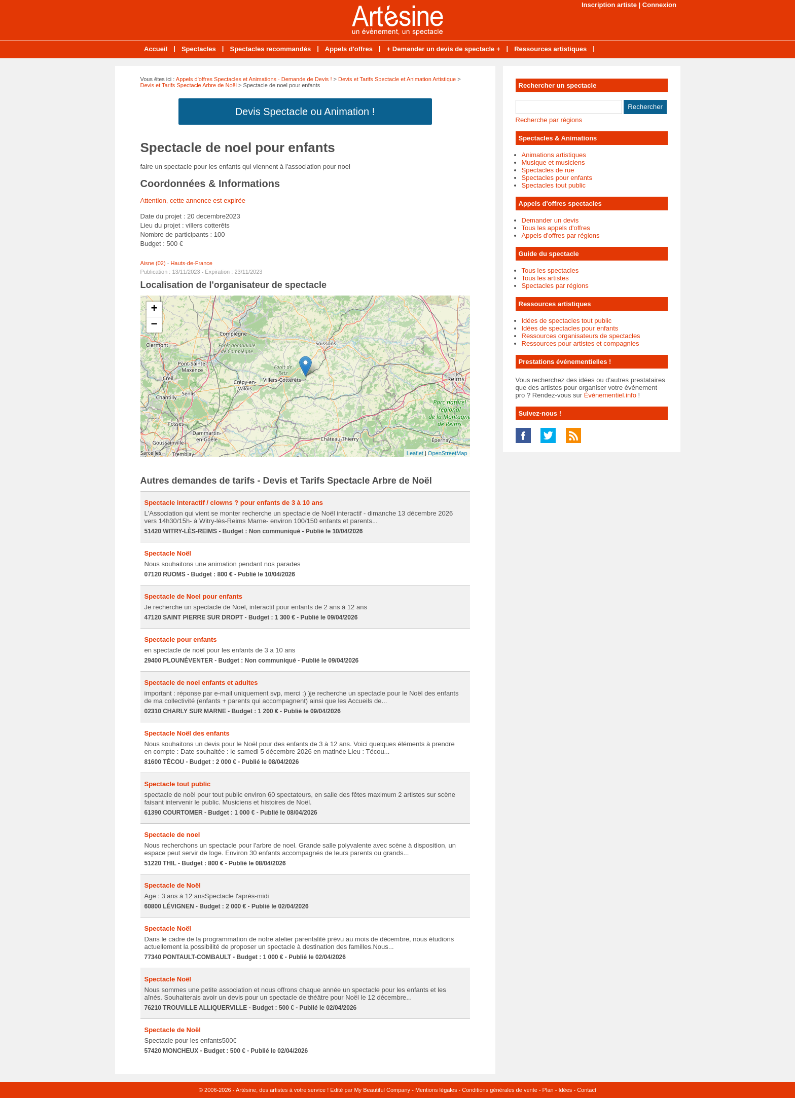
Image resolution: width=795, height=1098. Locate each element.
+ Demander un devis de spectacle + (443, 49)
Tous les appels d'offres (556, 228)
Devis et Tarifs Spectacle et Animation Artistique (397, 79)
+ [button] (154, 309)
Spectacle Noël (168, 553)
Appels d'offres (349, 49)
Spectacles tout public (554, 185)
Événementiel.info (610, 395)
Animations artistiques (554, 155)
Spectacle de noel (172, 834)
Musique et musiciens (553, 162)
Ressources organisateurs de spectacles (581, 336)
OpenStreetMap (447, 453)
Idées (565, 1090)
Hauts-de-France (191, 263)
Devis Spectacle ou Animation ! (305, 111)
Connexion (659, 5)
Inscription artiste (609, 5)
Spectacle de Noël (172, 885)
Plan (548, 1090)
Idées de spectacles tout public (567, 320)
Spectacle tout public (177, 784)
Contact (586, 1090)
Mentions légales (436, 1090)
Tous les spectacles (550, 270)
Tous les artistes (545, 278)
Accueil (155, 49)
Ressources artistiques (550, 49)
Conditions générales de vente (499, 1090)
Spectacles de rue (548, 170)
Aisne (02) (153, 263)
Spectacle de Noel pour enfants (193, 596)
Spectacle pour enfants (180, 639)
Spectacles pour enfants (557, 177)
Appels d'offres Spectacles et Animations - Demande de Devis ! (254, 79)
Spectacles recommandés (270, 49)
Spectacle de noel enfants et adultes (201, 682)
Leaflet (415, 453)
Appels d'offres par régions (561, 235)
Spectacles (199, 49)
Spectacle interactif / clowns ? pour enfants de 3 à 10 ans (233, 502)
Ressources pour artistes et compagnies (580, 343)
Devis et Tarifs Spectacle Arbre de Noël (188, 85)
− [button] (154, 325)
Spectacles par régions (555, 285)
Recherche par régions (549, 120)
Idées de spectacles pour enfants (570, 328)
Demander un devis (550, 220)
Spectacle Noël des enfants (187, 733)
